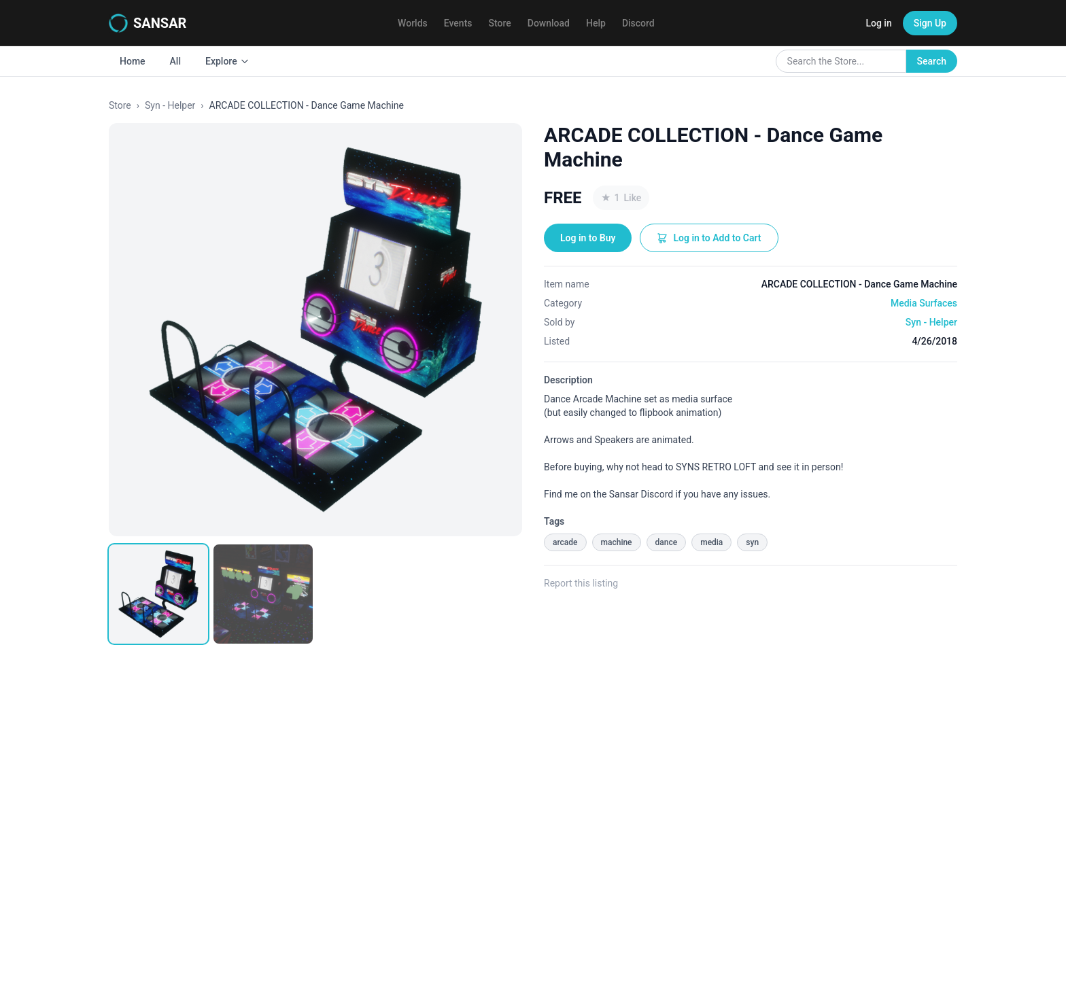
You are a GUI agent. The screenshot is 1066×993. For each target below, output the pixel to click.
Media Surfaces (924, 303)
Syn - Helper (170, 105)
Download (549, 23)
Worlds (413, 23)
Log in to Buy (587, 237)
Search (931, 61)
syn (752, 542)
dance (666, 542)
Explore (227, 61)
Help (596, 23)
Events (458, 23)
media (711, 542)
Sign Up (930, 23)
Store (500, 23)
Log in (878, 23)
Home (132, 61)
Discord (638, 23)
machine (616, 542)
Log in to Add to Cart (709, 237)
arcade (565, 542)
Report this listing (581, 583)
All (175, 61)
